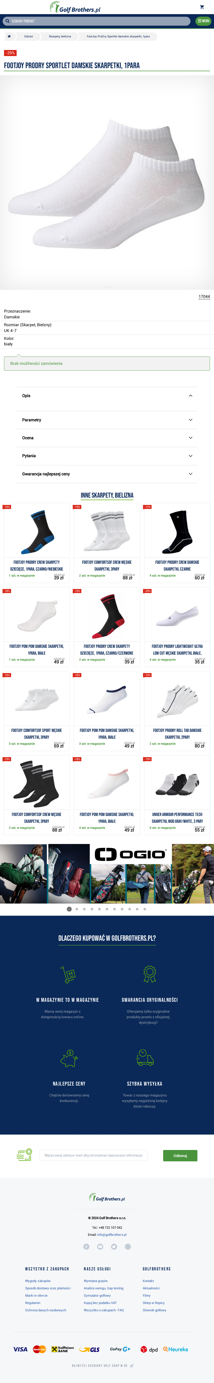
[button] (69, 909)
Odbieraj (180, 1156)
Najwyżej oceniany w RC (100, 1366)
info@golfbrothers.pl (111, 1235)
